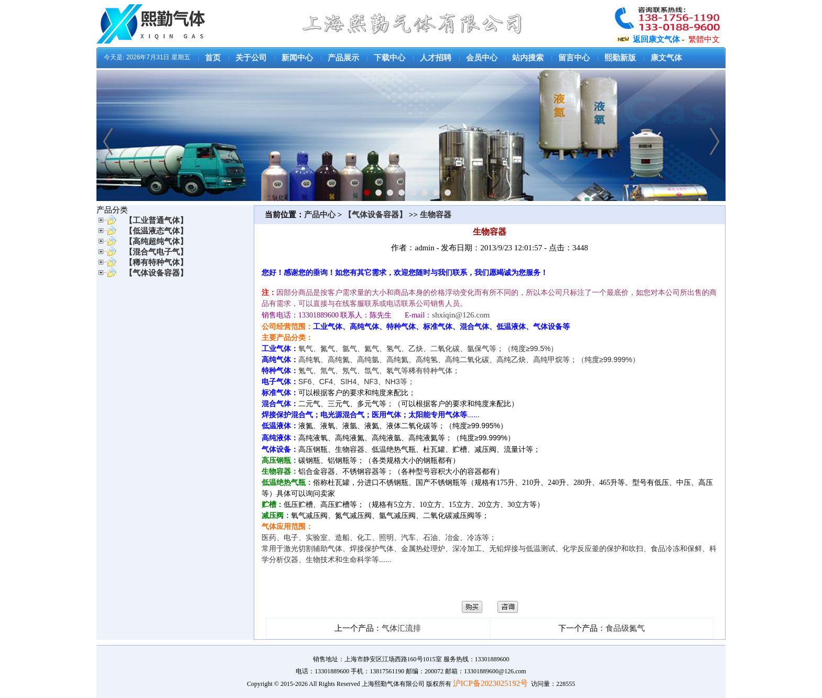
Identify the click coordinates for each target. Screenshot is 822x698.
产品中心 (321, 214)
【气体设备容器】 (375, 214)
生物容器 (435, 214)
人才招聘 (435, 58)
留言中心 (574, 58)
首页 (213, 58)
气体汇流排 (401, 628)
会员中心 (481, 58)
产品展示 (343, 58)
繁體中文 (704, 39)
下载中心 (389, 58)
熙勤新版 (620, 58)
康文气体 (666, 58)
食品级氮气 (625, 628)
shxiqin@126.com (461, 315)
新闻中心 (297, 58)
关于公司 (251, 58)
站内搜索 (528, 58)
